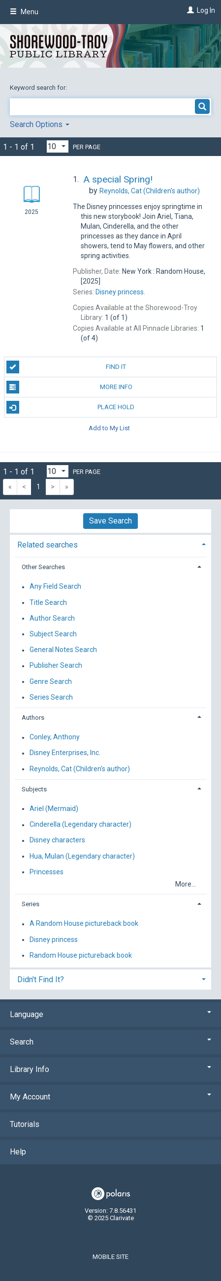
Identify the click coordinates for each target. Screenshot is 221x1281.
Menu (24, 12)
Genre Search (51, 681)
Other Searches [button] (43, 567)
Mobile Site (110, 1256)
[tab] (110, 544)
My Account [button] (110, 1096)
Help (18, 1151)
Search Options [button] (39, 124)
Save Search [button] (110, 520)
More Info (69, 387)
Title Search (48, 602)
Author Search (52, 618)
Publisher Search (56, 666)
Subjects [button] (34, 789)
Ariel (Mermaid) (54, 808)
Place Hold (70, 407)
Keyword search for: (39, 87)
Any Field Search (55, 587)
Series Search (51, 697)
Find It (66, 367)
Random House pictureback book (81, 955)
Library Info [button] (110, 1069)
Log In (206, 10)
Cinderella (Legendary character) (80, 825)
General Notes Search (63, 650)
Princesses (46, 872)
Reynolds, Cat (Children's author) (80, 769)
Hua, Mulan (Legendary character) (82, 856)
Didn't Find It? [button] (40, 979)
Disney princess (54, 939)
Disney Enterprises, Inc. (65, 753)
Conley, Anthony (55, 737)
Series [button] (30, 904)
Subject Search (53, 634)
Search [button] (110, 1041)
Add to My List (109, 427)
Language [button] (110, 1014)
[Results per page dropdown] (57, 146)
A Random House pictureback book (84, 924)
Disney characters (57, 840)
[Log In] (189, 10)
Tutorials (24, 1124)
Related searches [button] (47, 544)
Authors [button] (33, 717)
